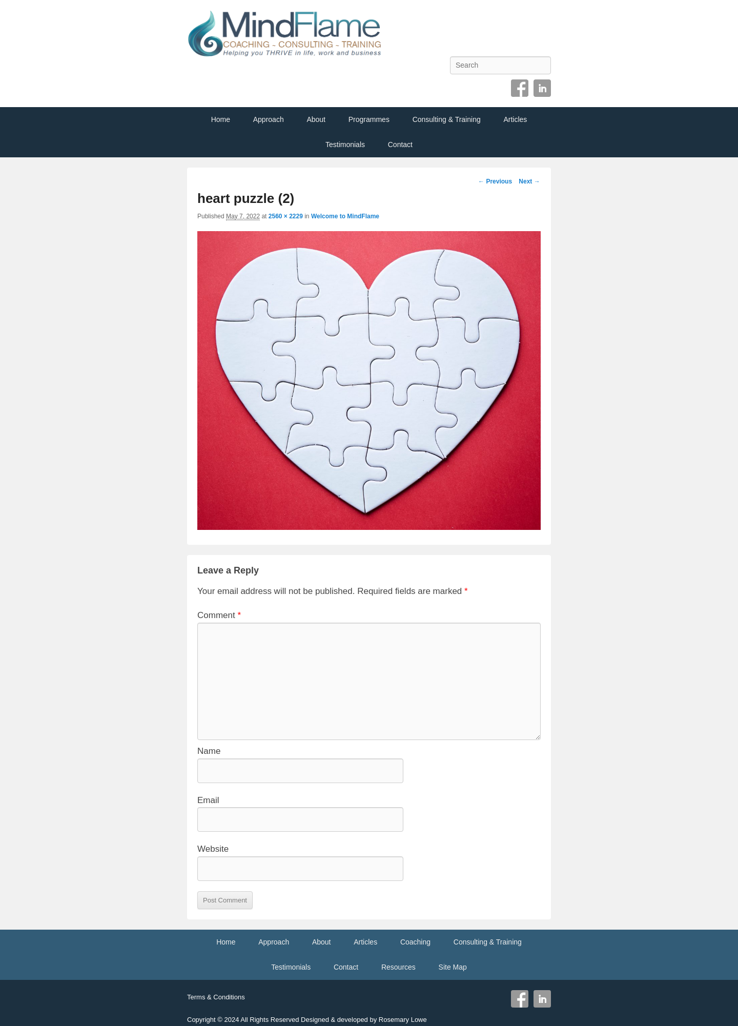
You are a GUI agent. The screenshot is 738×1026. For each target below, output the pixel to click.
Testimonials (345, 144)
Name (208, 751)
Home (220, 119)
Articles (515, 119)
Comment (219, 615)
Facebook (519, 88)
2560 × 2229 (286, 216)
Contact (400, 144)
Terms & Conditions (216, 997)
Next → (529, 181)
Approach (268, 119)
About (315, 119)
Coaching (415, 942)
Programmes (368, 119)
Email (208, 800)
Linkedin (542, 88)
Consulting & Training (447, 119)
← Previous (495, 181)
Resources (398, 967)
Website (213, 849)
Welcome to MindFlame (345, 216)
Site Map (453, 967)
